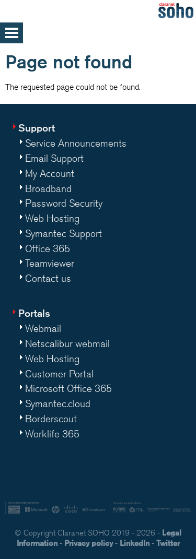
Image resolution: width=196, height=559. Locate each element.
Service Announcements (75, 143)
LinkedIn (134, 543)
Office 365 (47, 248)
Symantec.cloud (57, 403)
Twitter (168, 543)
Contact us (48, 278)
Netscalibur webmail (67, 343)
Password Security (63, 203)
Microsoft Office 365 (68, 388)
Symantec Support (63, 233)
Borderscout (51, 418)
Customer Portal (59, 373)
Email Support (54, 158)
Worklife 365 (52, 433)
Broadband (48, 188)
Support (36, 128)
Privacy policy (88, 543)
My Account (49, 173)
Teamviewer (49, 263)
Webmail (43, 328)
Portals (34, 313)
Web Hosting (52, 218)
